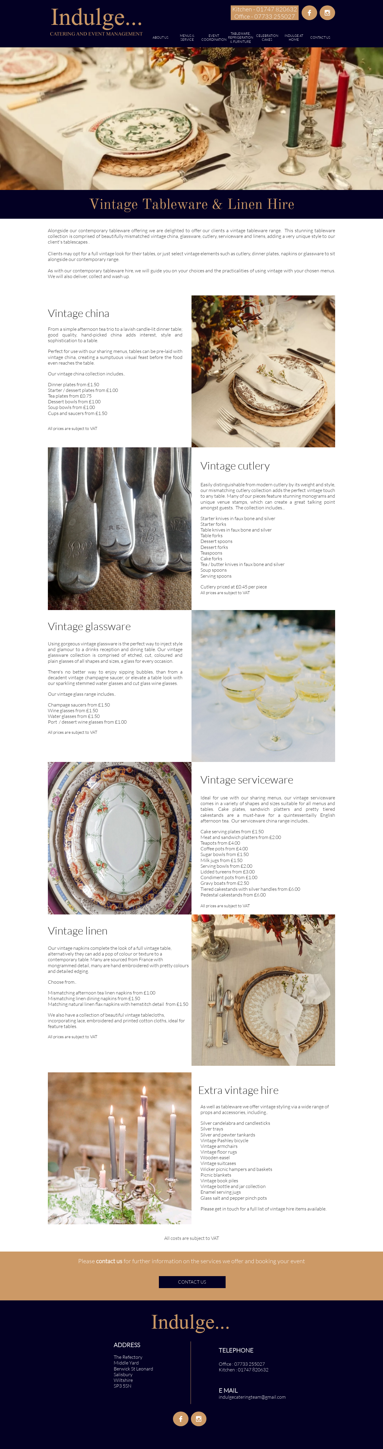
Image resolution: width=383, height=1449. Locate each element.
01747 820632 (253, 1370)
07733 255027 (249, 1364)
